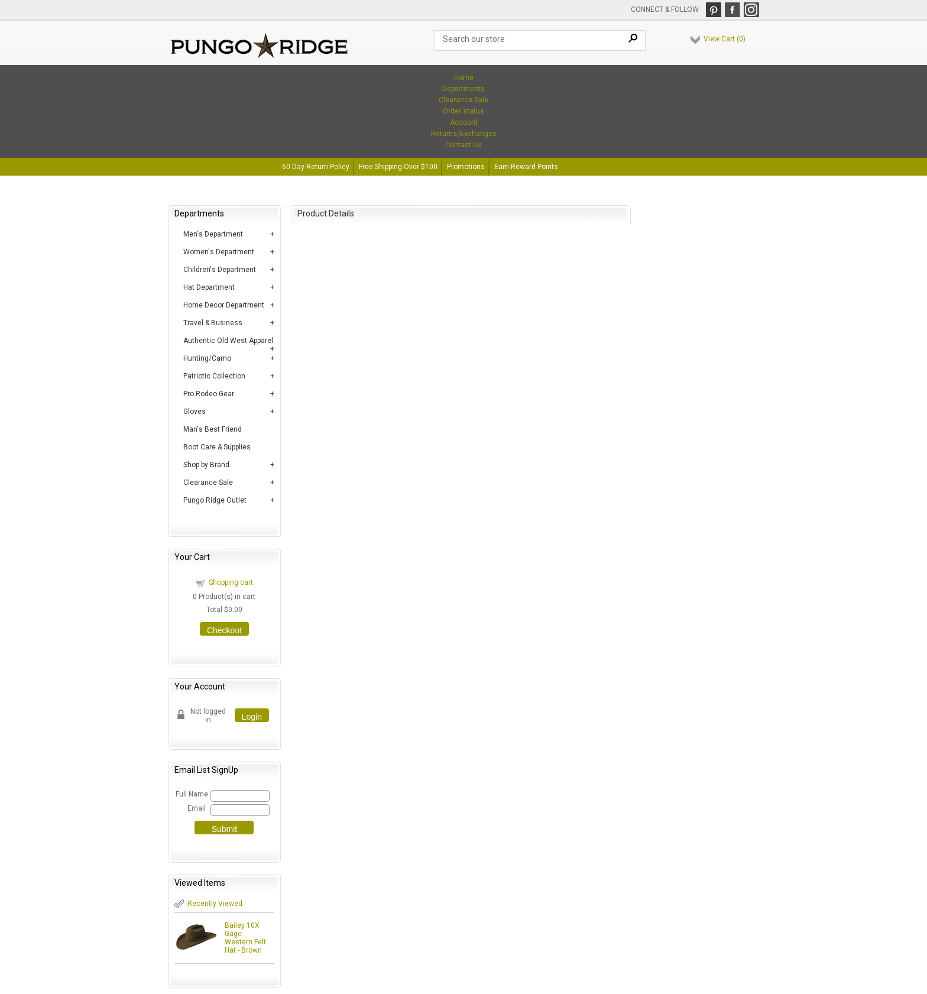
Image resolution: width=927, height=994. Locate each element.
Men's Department (213, 234)
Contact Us (463, 145)
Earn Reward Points (526, 167)
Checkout (224, 630)
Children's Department (219, 270)
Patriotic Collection (214, 376)
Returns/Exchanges (464, 133)
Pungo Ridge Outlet (215, 500)
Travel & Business (212, 323)
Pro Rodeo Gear (208, 394)
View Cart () (725, 39)
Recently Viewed (214, 903)
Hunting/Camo (207, 358)
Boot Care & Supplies (217, 447)
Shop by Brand (206, 465)
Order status (463, 111)
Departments (463, 89)
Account (464, 122)
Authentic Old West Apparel (228, 340)
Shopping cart (231, 582)
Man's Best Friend (212, 429)
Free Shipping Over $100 (398, 167)
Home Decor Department (223, 305)
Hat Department (209, 287)
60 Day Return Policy (315, 167)
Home (464, 77)
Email (196, 808)
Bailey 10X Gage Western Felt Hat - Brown (245, 937)
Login (252, 716)
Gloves (194, 411)
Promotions (466, 167)
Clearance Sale (463, 100)
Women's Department (218, 252)
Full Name (191, 794)
